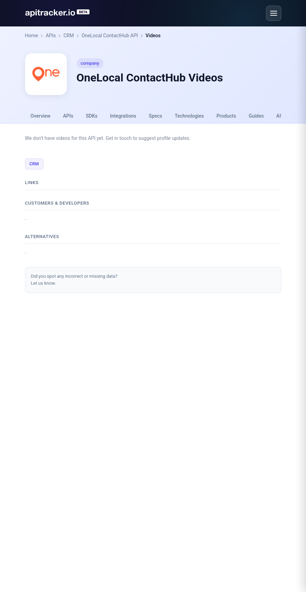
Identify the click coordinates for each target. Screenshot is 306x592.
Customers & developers (57, 203)
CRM (68, 35)
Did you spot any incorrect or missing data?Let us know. (74, 280)
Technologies (189, 116)
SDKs (91, 116)
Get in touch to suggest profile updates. (147, 138)
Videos (153, 35)
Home (31, 35)
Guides (256, 116)
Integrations (123, 116)
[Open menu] (273, 13)
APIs (51, 35)
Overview (40, 116)
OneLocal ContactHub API (109, 35)
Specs (155, 116)
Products (226, 116)
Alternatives (42, 236)
